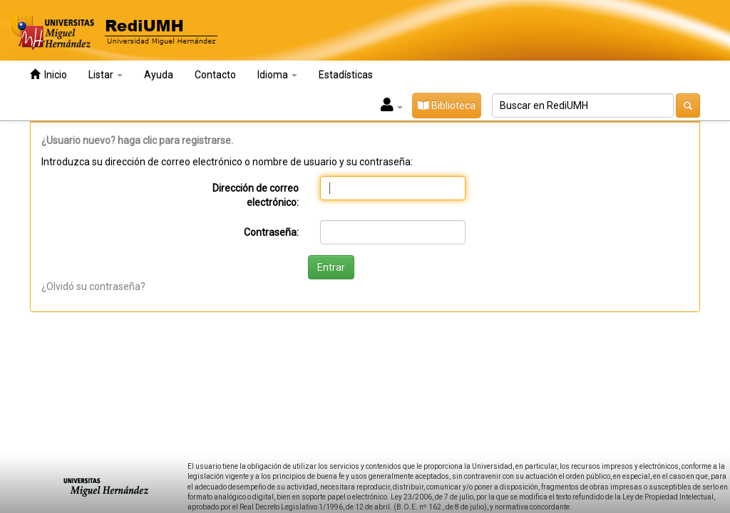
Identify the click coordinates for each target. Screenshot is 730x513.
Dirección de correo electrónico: (255, 195)
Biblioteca (446, 105)
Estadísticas (346, 75)
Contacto (215, 75)
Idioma (277, 75)
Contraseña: (271, 232)
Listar (105, 75)
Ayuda (158, 75)
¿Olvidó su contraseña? (93, 286)
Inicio (48, 74)
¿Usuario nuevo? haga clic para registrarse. (137, 140)
